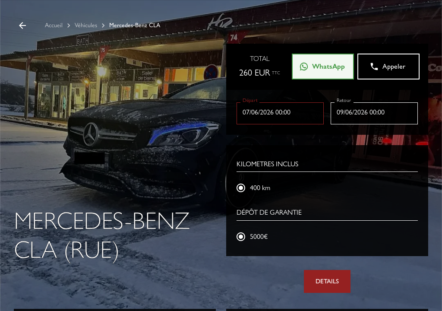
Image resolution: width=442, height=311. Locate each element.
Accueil (54, 25)
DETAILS (327, 281)
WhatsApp (322, 66)
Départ (250, 100)
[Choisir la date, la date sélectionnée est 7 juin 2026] (280, 112)
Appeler (387, 66)
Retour (344, 100)
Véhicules (86, 25)
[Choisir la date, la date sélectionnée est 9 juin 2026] (374, 112)
